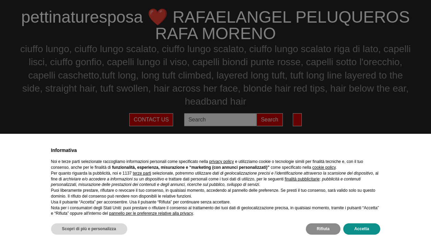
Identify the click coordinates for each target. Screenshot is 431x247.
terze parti (142, 173)
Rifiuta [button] (323, 228)
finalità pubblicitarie (302, 179)
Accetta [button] (361, 228)
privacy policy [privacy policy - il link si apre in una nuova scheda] (221, 161)
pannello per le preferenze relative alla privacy (151, 213)
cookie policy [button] (324, 167)
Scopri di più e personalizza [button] (89, 228)
